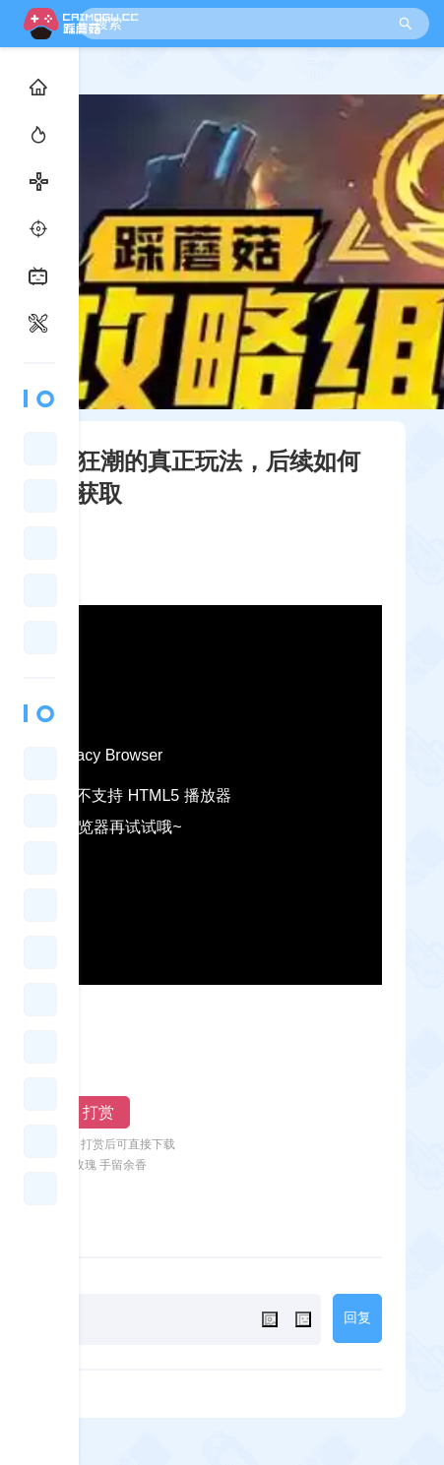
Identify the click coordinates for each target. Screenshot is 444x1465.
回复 (357, 1317)
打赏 (98, 1112)
